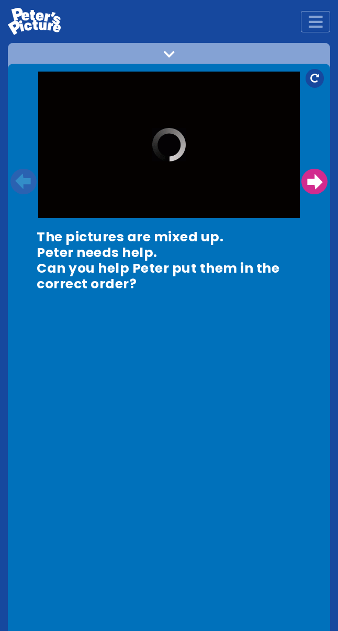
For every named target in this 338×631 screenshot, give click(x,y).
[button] (169, 57)
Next (314, 182)
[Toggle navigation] (315, 21)
